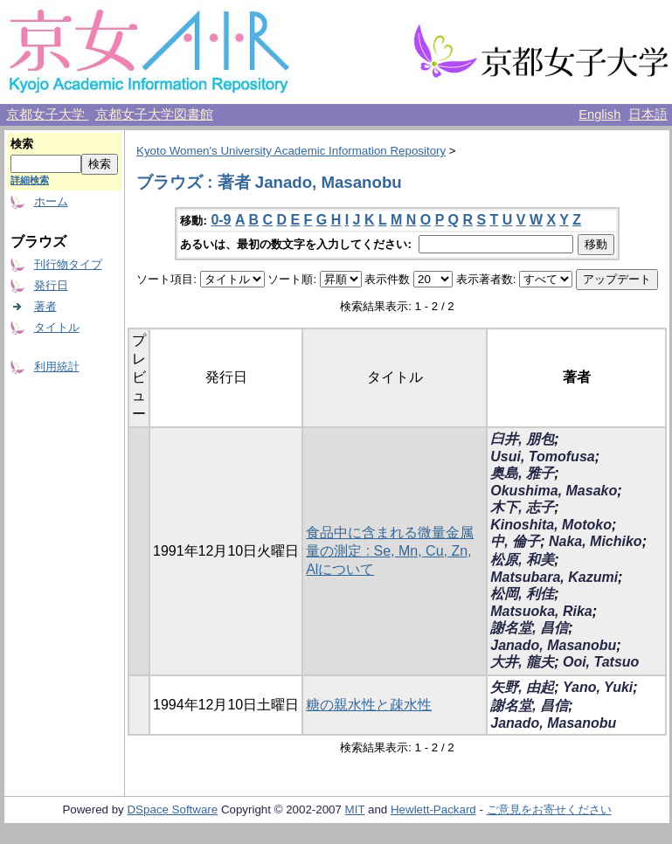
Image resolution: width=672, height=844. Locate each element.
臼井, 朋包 (522, 439)
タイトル (57, 327)
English (599, 114)
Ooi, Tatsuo (601, 661)
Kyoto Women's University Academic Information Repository (291, 150)
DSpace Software (172, 809)
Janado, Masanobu (553, 645)
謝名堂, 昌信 (529, 627)
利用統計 (57, 366)
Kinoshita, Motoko (551, 524)
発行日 (51, 285)
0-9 (221, 219)
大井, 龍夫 (522, 661)
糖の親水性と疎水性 (369, 704)
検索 (21, 143)
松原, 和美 (522, 559)
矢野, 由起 (522, 687)
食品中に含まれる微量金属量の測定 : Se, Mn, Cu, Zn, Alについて (390, 551)
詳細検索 (29, 180)
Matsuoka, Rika (541, 611)
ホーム (51, 201)
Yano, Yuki (598, 687)
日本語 (648, 114)
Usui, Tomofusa (542, 456)
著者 (45, 306)
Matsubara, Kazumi (554, 577)
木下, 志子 (522, 507)
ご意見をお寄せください (549, 809)
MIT (355, 809)
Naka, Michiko (595, 541)
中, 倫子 (515, 541)
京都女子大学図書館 (154, 114)
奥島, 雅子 (522, 473)
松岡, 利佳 (522, 593)
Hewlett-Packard (433, 809)
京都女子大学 (47, 114)
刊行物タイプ (68, 264)
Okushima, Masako (553, 490)
